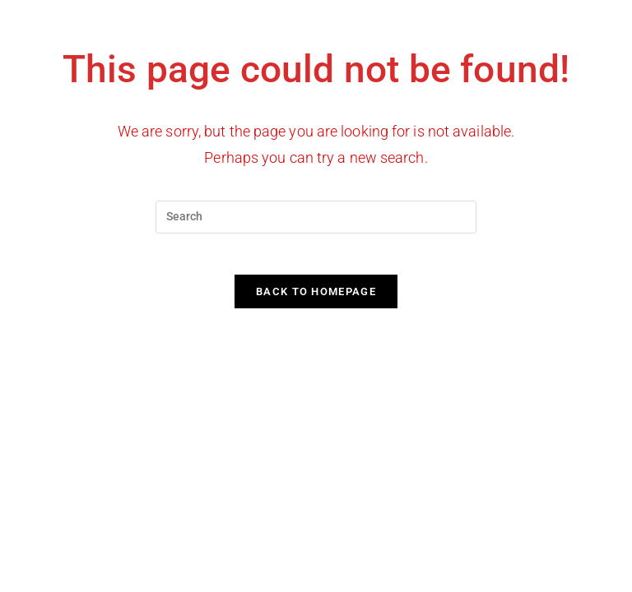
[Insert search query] (316, 217)
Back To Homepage (316, 300)
